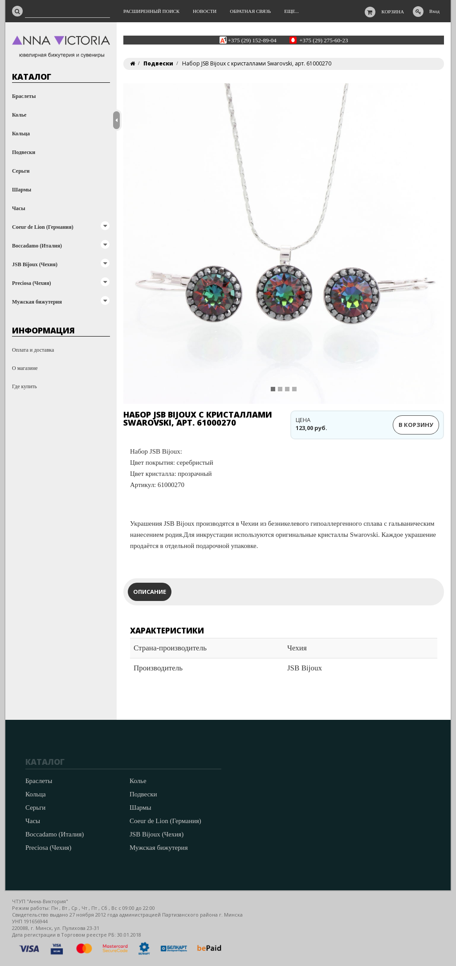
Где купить (24, 386)
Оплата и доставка (33, 350)
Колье (19, 115)
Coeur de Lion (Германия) (42, 227)
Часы (18, 208)
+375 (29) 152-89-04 (252, 40)
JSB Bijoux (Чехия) (34, 264)
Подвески (23, 152)
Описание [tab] (149, 592)
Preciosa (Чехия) (31, 283)
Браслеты (24, 96)
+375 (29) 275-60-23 (323, 40)
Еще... (291, 11)
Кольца (21, 133)
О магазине (25, 368)
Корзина (393, 11)
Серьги (21, 171)
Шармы (21, 190)
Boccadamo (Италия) (37, 246)
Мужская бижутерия (37, 302)
